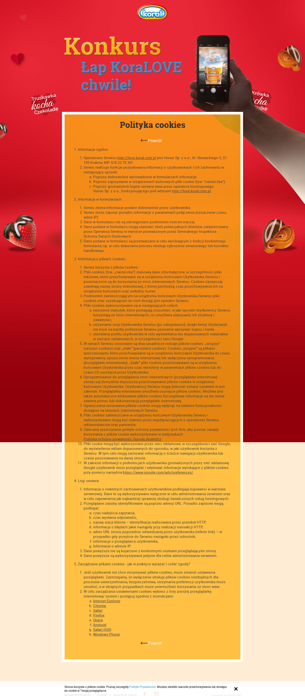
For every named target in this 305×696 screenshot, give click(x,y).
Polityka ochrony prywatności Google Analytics (122, 438)
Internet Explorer (106, 600)
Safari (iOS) (102, 629)
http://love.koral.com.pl (136, 157)
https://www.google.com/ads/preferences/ (158, 472)
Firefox (99, 615)
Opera (98, 620)
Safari (97, 610)
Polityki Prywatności (142, 687)
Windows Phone (106, 634)
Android (99, 624)
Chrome (99, 605)
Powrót (155, 140)
